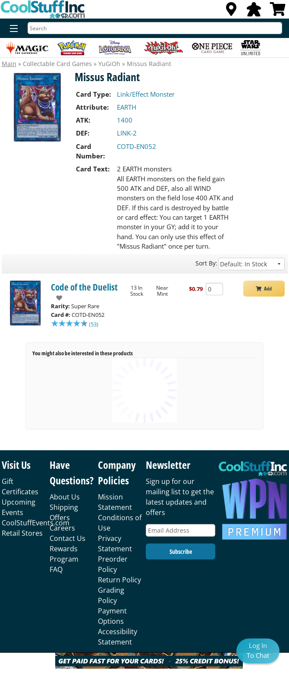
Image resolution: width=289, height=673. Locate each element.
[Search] (155, 28)
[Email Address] (180, 530)
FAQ (56, 569)
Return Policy (119, 580)
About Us (65, 497)
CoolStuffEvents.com (35, 523)
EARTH (126, 107)
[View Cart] (278, 11)
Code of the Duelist (84, 287)
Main (9, 64)
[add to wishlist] (57, 298)
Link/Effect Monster (146, 94)
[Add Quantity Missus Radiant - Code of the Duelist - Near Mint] (214, 289)
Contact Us (67, 538)
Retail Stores (22, 533)
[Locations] (231, 11)
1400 (124, 120)
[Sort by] (251, 264)
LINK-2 (127, 133)
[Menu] (12, 29)
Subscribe (181, 551)
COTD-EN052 (136, 146)
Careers (62, 528)
